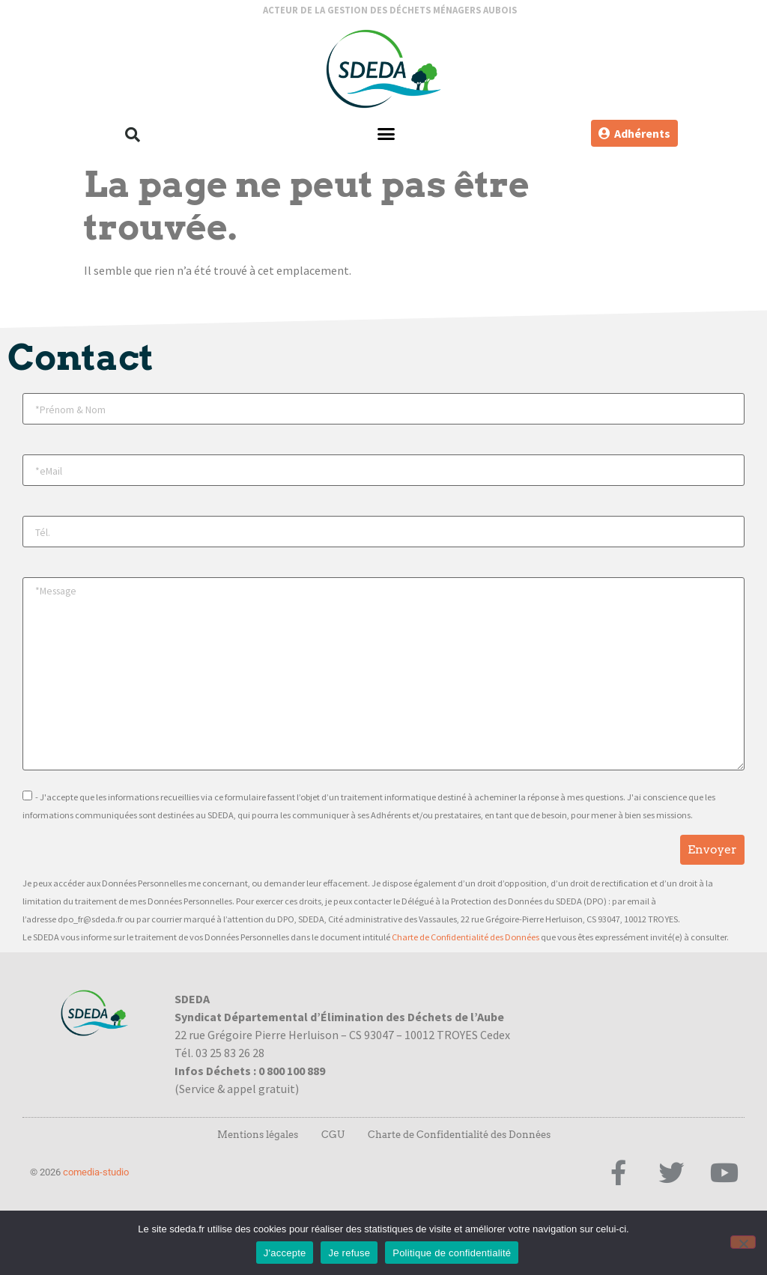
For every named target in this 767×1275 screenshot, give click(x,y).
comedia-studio (96, 1172)
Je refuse (349, 1253)
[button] (133, 135)
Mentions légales (257, 1134)
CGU (333, 1134)
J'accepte (285, 1253)
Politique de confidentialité (451, 1253)
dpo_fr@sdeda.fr (90, 919)
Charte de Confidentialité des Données (465, 937)
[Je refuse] (743, 1242)
